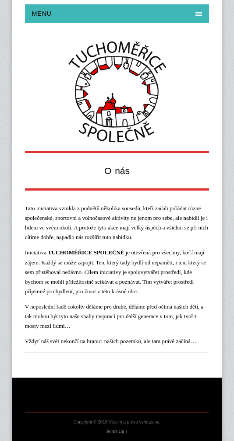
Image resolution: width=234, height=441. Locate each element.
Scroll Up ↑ (117, 431)
